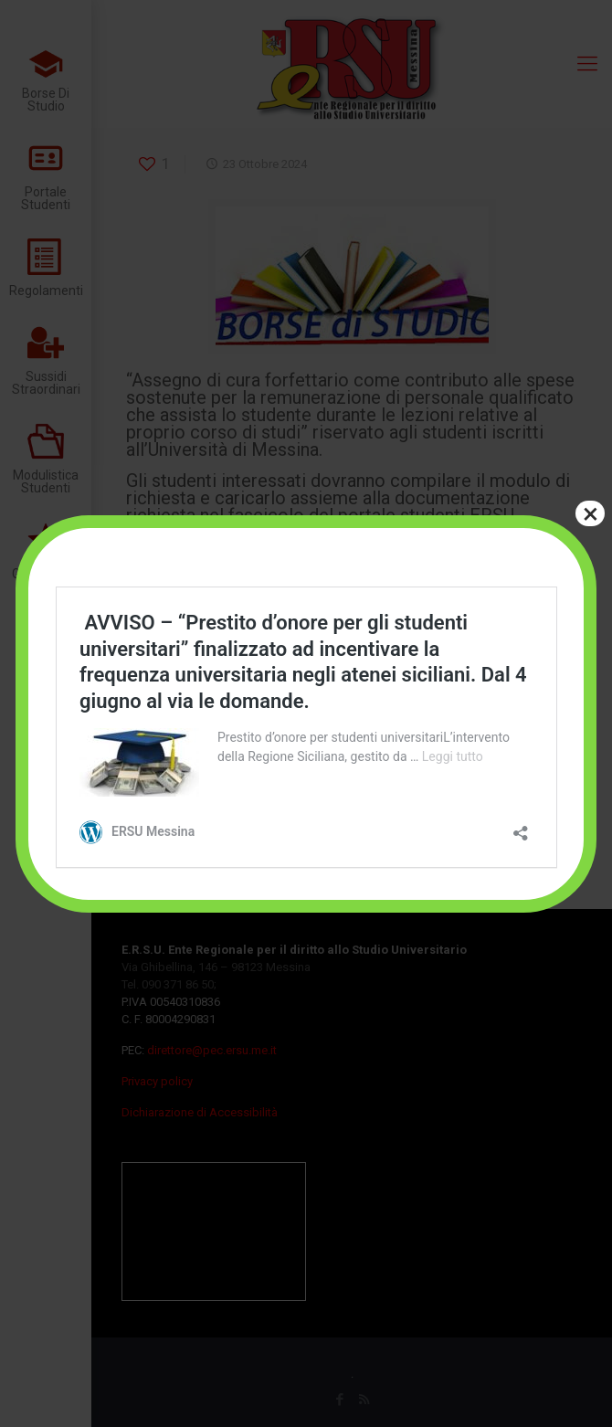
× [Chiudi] (590, 513)
